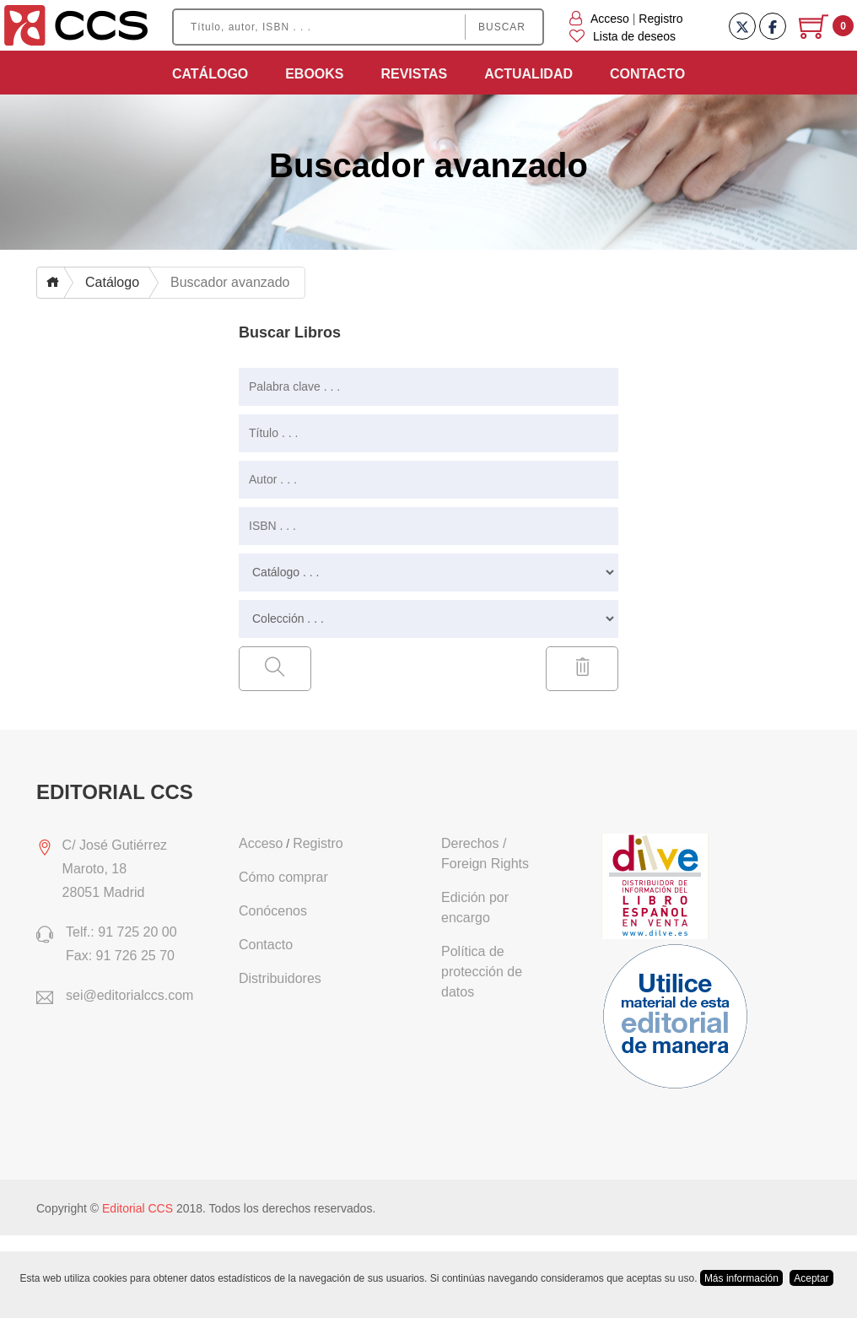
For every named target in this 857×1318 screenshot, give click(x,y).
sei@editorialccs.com (129, 995)
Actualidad (528, 74)
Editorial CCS (137, 1208)
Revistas (413, 74)
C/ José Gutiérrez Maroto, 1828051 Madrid (114, 868)
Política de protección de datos (481, 971)
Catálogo (210, 74)
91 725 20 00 (137, 932)
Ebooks (314, 74)
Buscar (502, 27)
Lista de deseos (622, 36)
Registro (660, 18)
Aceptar (811, 1278)
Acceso (609, 18)
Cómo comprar (283, 877)
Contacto (647, 74)
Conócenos (273, 911)
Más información (741, 1278)
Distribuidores (280, 978)
